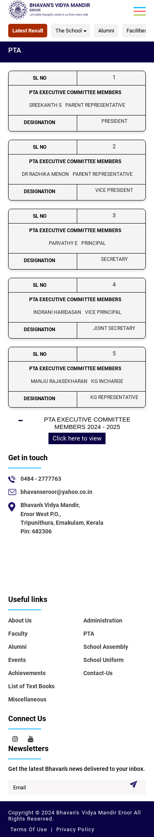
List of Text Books (31, 686)
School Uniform (103, 660)
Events (17, 660)
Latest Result (27, 31)
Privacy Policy (74, 829)
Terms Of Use (29, 829)
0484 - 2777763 (41, 478)
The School (68, 31)
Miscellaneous (27, 699)
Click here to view (77, 438)
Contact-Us (98, 673)
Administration (102, 620)
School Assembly (105, 646)
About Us (20, 620)
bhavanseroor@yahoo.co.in (56, 492)
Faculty (18, 633)
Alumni (106, 31)
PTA (88, 633)
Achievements (27, 673)
